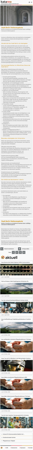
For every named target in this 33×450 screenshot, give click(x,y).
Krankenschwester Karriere (8, 437)
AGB (6, 447)
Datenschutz (14, 447)
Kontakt (30, 447)
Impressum (22, 447)
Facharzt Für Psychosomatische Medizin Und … (13, 434)
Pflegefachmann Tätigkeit (8, 440)
